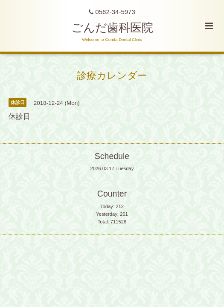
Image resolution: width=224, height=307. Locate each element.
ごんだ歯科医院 (112, 27)
